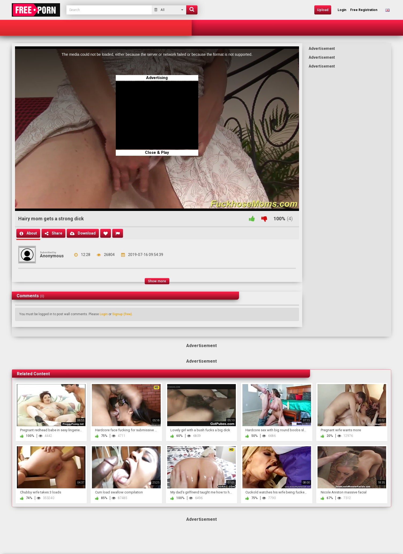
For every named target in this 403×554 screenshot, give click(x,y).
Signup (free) (122, 314)
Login (104, 314)
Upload (323, 10)
